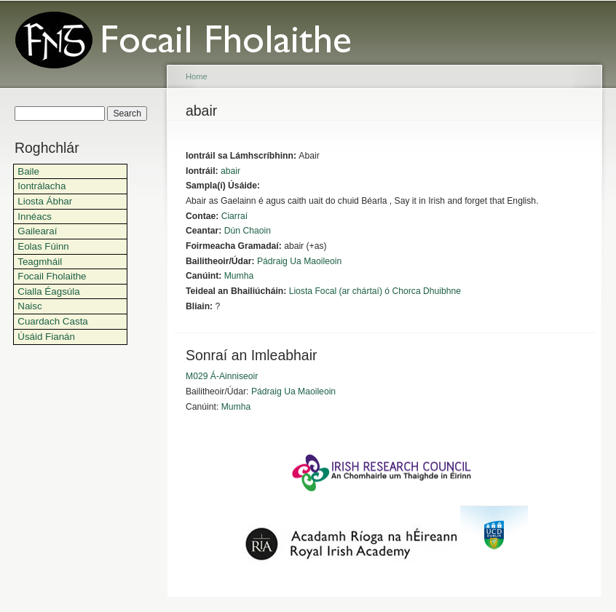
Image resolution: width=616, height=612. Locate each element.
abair (230, 171)
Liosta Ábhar (44, 201)
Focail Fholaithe (51, 276)
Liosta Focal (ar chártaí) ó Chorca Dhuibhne (375, 291)
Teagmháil (39, 261)
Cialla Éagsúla (48, 291)
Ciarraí (234, 216)
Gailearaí (37, 231)
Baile (28, 171)
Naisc (29, 306)
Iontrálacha (41, 185)
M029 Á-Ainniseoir (222, 376)
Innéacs (34, 216)
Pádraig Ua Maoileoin (299, 261)
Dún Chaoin (247, 231)
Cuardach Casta (52, 321)
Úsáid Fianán (46, 336)
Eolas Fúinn (43, 246)
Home (197, 76)
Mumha (239, 276)
